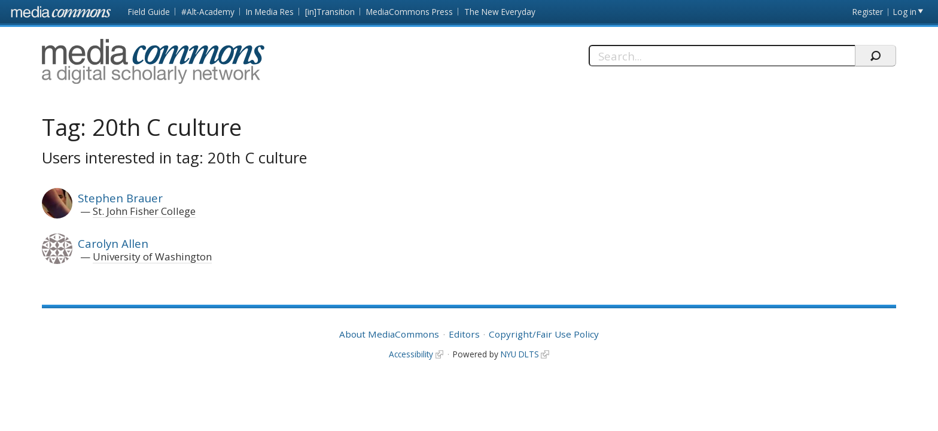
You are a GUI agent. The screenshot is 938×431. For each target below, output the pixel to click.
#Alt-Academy (207, 11)
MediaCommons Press (409, 11)
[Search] (722, 55)
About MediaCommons (389, 334)
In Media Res (270, 11)
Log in (904, 11)
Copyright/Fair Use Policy (544, 334)
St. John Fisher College (144, 211)
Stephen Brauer (120, 197)
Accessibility (411, 354)
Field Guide (149, 11)
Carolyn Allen (113, 243)
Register (867, 11)
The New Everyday (499, 11)
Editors (464, 334)
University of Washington (152, 256)
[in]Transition (330, 11)
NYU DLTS (520, 354)
